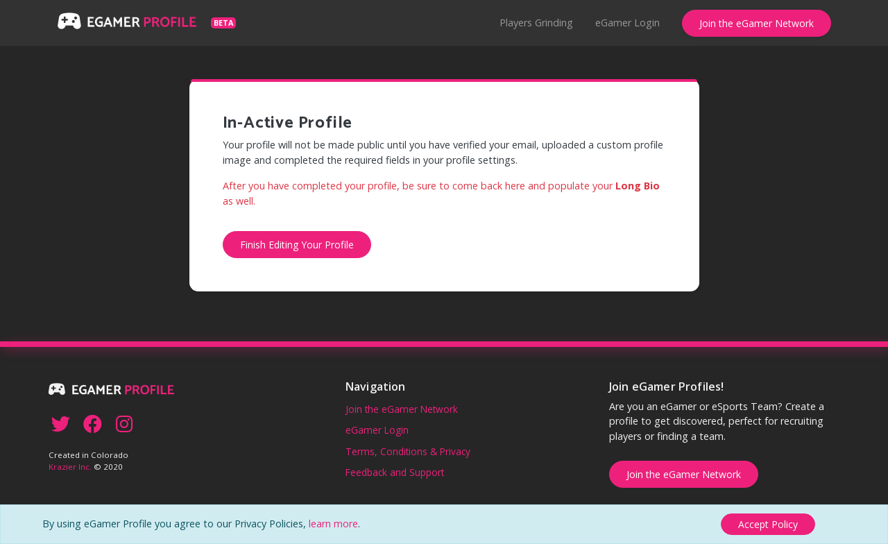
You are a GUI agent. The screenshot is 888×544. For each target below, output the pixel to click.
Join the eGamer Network (756, 23)
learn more (333, 523)
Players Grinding (536, 22)
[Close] (768, 524)
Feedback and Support (394, 472)
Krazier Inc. (70, 466)
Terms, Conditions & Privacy (407, 451)
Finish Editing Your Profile (297, 244)
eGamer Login (627, 22)
